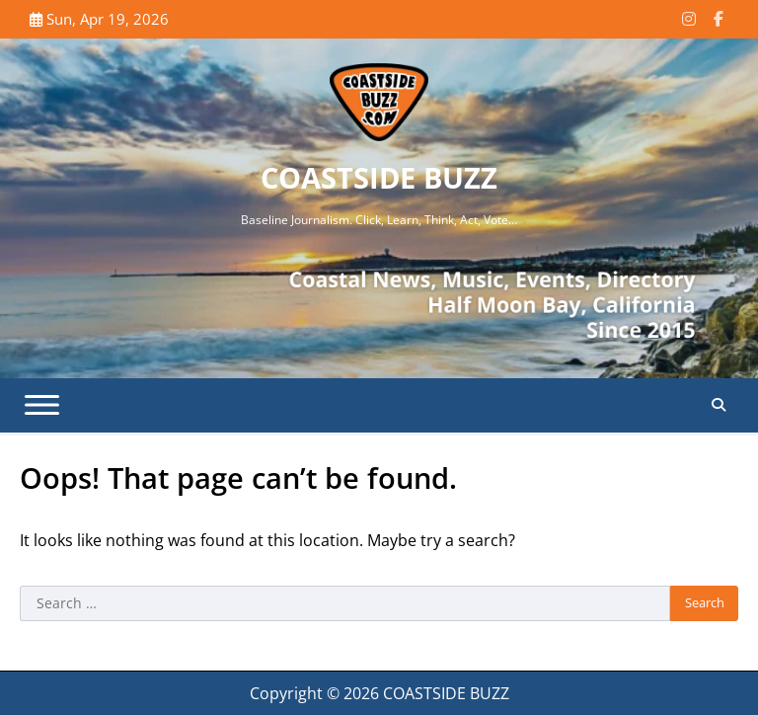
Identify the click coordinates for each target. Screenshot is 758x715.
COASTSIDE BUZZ (379, 177)
